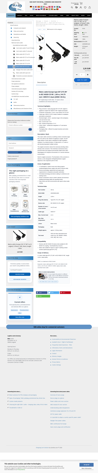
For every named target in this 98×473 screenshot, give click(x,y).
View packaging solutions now (20, 216)
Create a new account (13, 156)
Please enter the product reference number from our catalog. (19, 121)
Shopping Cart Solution (42, 447)
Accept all (86, 464)
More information (86, 468)
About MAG (75, 19)
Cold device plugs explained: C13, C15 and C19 (62, 411)
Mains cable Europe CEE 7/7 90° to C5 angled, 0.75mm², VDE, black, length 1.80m (20, 246)
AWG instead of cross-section (58, 404)
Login (19, 152)
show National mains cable (20, 45)
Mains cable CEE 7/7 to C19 (21, 64)
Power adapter (15, 86)
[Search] (63, 14)
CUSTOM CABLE (53, 19)
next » (39, 29)
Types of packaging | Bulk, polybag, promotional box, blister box (27, 398)
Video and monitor (16, 31)
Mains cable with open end (21, 73)
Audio (13, 102)
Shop (88, 19)
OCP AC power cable (56, 414)
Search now (19, 274)
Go (30, 129)
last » (44, 29)
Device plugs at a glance (57, 398)
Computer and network (18, 28)
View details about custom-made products (48, 281)
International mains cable (18, 78)
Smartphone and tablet (18, 34)
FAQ (26, 19)
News (83, 19)
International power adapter (19, 89)
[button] (67, 14)
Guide (31, 19)
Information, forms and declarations (62, 348)
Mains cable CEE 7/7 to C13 (21, 54)
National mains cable (17, 42)
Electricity (14, 37)
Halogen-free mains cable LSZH (22, 70)
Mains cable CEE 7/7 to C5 (21, 67)
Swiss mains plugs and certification (60, 427)
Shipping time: (76, 33)
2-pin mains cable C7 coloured (22, 51)
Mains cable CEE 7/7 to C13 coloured (22, 57)
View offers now (19, 317)
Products (11, 19)
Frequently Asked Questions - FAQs (62, 345)
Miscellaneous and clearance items (21, 108)
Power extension (16, 81)
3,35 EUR (20, 252)
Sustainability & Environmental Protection (64, 339)
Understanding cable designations (60, 408)
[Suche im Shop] (19, 270)
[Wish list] (76, 14)
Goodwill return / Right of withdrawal (62, 342)
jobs (67, 19)
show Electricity (16, 40)
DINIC (61, 19)
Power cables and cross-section (59, 401)
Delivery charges (56, 356)
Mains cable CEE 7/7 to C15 (21, 60)
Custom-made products (16, 401)
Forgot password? (12, 158)
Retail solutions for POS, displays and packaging (22, 395)
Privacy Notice (21, 469)
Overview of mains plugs (57, 395)
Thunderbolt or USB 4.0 (15, 408)
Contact (19, 19)
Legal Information (57, 350)
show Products (14, 25)
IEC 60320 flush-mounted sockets (20, 96)
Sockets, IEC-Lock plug (17, 91)
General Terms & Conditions (60, 359)
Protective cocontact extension (22, 76)
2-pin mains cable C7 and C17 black (22, 48)
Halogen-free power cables (58, 420)
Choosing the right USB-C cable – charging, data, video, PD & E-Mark (28, 404)
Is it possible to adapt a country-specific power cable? (65, 417)
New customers (41, 19)
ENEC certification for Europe (58, 424)
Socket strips (15, 94)
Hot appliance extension (18, 83)
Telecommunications (17, 105)
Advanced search (19, 279)
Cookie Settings (56, 365)
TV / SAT (14, 99)
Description (41, 82)
